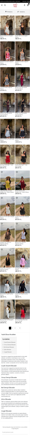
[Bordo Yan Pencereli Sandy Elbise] (22, 77)
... (17, 328)
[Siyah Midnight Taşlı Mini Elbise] (22, 154)
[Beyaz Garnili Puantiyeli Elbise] (7, 128)
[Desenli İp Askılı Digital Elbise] (7, 51)
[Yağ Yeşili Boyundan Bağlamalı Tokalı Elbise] (7, 180)
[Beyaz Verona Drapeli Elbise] (7, 25)
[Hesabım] (24, 5)
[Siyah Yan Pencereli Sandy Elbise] (22, 103)
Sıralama (21, 12)
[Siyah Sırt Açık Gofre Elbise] (22, 283)
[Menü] (2, 5)
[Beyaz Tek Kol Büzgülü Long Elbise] (7, 309)
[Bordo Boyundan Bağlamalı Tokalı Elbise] (22, 180)
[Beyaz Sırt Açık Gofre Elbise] (7, 283)
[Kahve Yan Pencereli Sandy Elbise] (7, 103)
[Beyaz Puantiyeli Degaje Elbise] (7, 206)
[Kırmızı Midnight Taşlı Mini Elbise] (7, 154)
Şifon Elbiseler (7, 349)
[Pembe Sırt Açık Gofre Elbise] (22, 257)
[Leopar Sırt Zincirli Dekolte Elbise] (7, 232)
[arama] (5, 5)
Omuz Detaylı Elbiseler (10, 344)
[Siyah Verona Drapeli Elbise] (22, 25)
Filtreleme (8, 12)
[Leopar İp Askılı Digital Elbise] (22, 51)
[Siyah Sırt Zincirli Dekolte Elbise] (7, 257)
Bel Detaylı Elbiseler (9, 347)
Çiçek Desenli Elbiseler (10, 342)
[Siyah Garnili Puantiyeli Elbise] (22, 128)
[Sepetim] (28, 5)
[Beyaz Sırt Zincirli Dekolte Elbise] (22, 232)
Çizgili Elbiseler (8, 352)
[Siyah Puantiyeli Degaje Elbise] (22, 206)
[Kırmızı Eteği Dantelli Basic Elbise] (22, 309)
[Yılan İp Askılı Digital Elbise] (7, 77)
